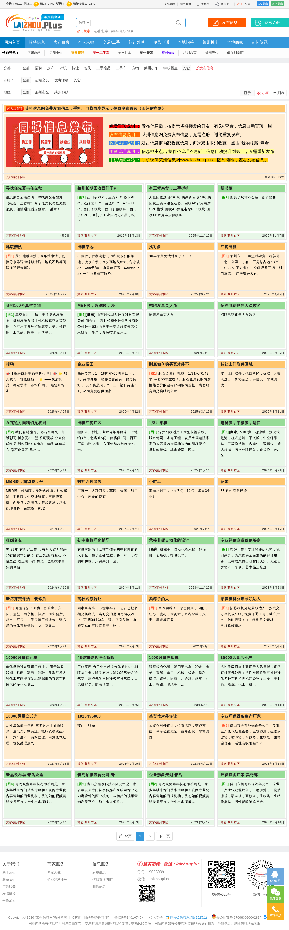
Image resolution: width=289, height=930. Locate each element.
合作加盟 (9, 901)
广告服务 (9, 886)
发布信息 (206, 68)
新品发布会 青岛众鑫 (24, 775)
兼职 (123, 31)
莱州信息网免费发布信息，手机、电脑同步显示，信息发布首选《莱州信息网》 (95, 108)
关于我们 (9, 872)
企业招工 (85, 364)
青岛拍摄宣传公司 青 (96, 775)
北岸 (104, 31)
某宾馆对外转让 (163, 716)
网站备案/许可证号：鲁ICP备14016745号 (114, 917)
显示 (247, 93)
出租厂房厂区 (89, 423)
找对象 (155, 247)
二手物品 (103, 68)
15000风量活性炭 (237, 658)
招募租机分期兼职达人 (241, 599)
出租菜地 (85, 247)
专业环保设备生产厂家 (241, 716)
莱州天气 (211, 53)
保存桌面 (169, 4)
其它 (186, 68)
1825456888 (89, 716)
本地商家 (235, 42)
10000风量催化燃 (22, 658)
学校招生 (170, 68)
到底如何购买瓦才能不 (169, 364)
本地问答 (186, 42)
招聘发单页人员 (163, 306)
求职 (63, 68)
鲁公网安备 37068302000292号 (237, 917)
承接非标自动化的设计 (169, 540)
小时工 (155, 482)
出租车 (114, 31)
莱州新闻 (146, 53)
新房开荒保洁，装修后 (26, 599)
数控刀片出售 (89, 482)
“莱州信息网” (44, 917)
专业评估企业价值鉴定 (241, 540)
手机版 (203, 4)
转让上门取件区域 (237, 364)
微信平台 (226, 4)
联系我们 (9, 879)
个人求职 (86, 42)
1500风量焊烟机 (164, 658)
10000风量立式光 (22, 716)
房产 (50, 68)
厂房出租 (229, 247)
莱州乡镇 (61, 92)
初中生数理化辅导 (93, 540)
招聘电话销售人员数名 (241, 306)
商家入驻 (54, 872)
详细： (9, 80)
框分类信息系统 (186, 917)
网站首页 (12, 42)
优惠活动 (61, 80)
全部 (26, 68)
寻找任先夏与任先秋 (24, 188)
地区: (8, 92)
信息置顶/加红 (102, 879)
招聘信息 (37, 42)
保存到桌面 (235, 53)
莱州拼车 (211, 42)
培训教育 (190, 53)
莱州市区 (42, 92)
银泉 (130, 31)
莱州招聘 (77, 53)
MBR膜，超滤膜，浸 (96, 306)
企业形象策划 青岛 (165, 775)
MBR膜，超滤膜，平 (24, 482)
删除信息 (99, 886)
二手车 (121, 68)
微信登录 (277, 3)
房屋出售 (56, 53)
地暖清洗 (14, 247)
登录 (248, 4)
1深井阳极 (158, 423)
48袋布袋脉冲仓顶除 (95, 658)
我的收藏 (185, 4)
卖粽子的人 (159, 599)
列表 (280, 93)
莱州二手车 (101, 53)
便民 (87, 68)
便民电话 (161, 42)
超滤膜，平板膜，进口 (241, 423)
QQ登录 (263, 3)
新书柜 (227, 188)
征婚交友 (42, 80)
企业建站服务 (57, 879)
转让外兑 (137, 42)
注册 (240, 4)
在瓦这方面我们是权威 (26, 423)
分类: (8, 68)
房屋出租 (34, 53)
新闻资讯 (260, 42)
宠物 (135, 68)
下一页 (164, 836)
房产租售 (62, 42)
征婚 (225, 482)
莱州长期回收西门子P (97, 188)
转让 (75, 68)
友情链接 (9, 893)
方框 (265, 93)
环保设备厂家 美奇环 (239, 775)
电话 (97, 31)
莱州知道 (168, 53)
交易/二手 (111, 42)
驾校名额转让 (89, 599)
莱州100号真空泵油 (23, 306)
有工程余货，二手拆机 (169, 188)
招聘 (38, 68)
